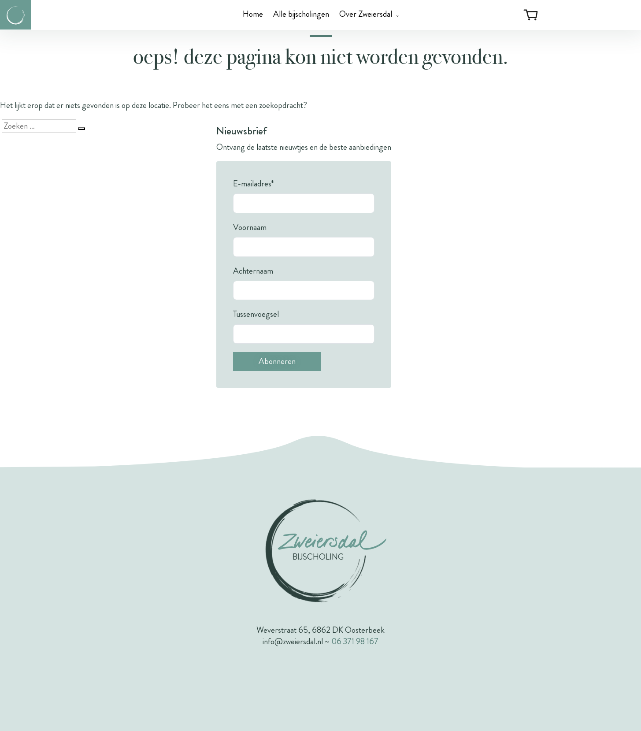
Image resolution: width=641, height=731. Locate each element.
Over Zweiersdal (365, 14)
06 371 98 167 (354, 641)
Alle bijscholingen (301, 14)
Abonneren (277, 361)
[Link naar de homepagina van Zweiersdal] (15, 15)
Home (253, 14)
